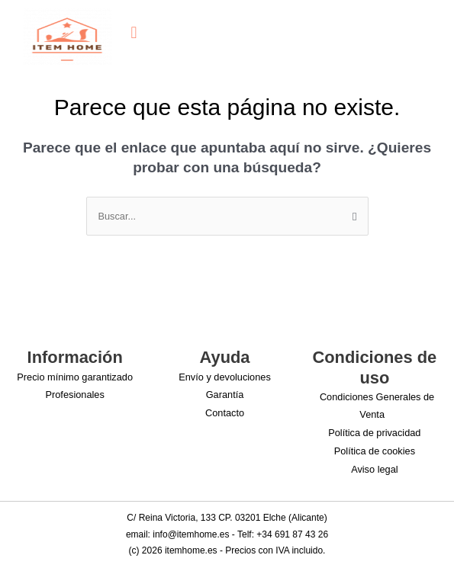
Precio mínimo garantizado (75, 377)
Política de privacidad (374, 432)
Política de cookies (374, 451)
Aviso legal (374, 469)
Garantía (225, 394)
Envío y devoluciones (225, 377)
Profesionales (75, 394)
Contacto (224, 413)
